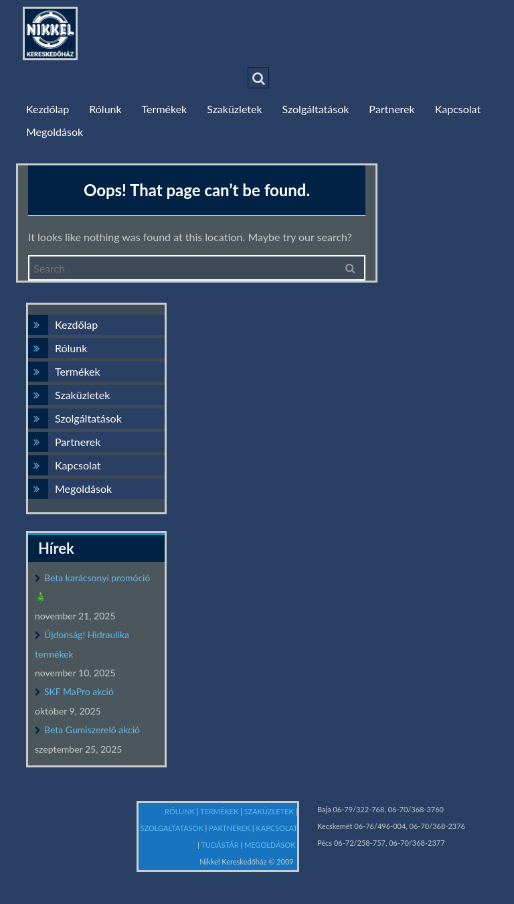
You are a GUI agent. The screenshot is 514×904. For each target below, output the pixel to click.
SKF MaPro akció (79, 691)
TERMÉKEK (220, 811)
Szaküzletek (234, 108)
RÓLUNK (181, 811)
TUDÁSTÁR (220, 844)
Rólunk (105, 108)
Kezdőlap (47, 108)
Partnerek (391, 108)
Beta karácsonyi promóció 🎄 (92, 587)
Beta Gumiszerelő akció (92, 729)
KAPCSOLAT (276, 828)
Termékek (164, 108)
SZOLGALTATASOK (173, 828)
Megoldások (54, 131)
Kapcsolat (458, 108)
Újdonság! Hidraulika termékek (82, 644)
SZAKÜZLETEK (270, 811)
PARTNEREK (230, 828)
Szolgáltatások (315, 108)
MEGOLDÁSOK (270, 844)
